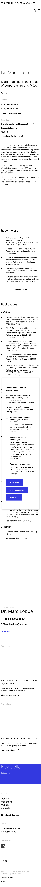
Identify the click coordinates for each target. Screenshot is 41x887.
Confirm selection (17, 490)
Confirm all (14, 482)
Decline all (14, 497)
